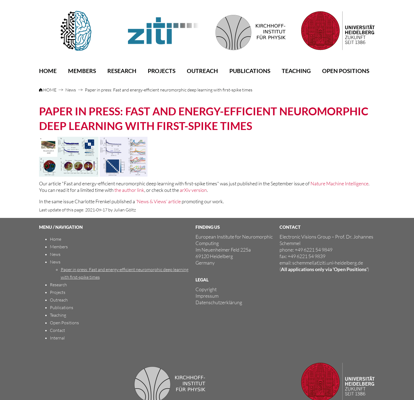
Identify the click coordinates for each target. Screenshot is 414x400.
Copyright (206, 289)
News (70, 90)
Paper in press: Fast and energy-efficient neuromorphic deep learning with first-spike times (168, 90)
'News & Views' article (158, 201)
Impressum (207, 296)
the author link (129, 190)
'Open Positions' (350, 269)
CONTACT (290, 227)
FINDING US (207, 227)
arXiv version (193, 190)
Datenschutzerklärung (218, 302)
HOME (48, 90)
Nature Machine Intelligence (339, 183)
